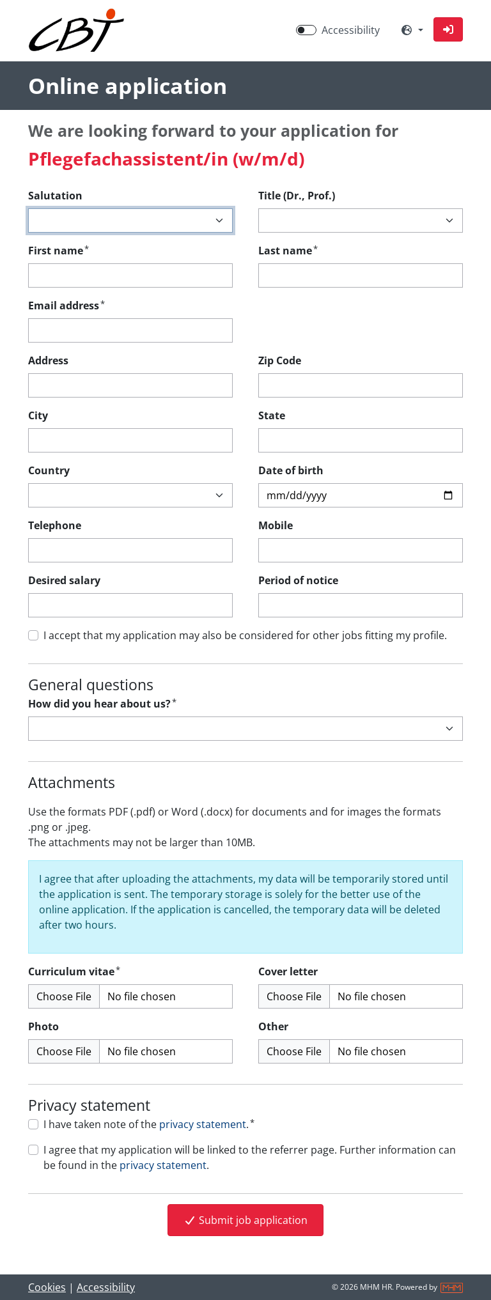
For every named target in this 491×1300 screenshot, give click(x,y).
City (38, 415)
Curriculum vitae (74, 971)
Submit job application (245, 1220)
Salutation (55, 196)
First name (58, 250)
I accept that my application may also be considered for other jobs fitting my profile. (245, 635)
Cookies (47, 1287)
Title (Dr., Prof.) (296, 196)
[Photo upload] (130, 1051)
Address (48, 360)
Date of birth (290, 470)
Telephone (54, 525)
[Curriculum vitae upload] (130, 996)
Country (49, 470)
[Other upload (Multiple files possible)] (360, 1051)
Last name (288, 250)
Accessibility (106, 1287)
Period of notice (298, 580)
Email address (66, 305)
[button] (448, 29)
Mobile (275, 525)
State (271, 415)
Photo (43, 1026)
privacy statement (202, 1124)
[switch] (306, 30)
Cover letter (288, 971)
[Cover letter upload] (360, 996)
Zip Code (279, 360)
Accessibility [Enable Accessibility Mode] (351, 30)
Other (273, 1026)
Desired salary (64, 580)
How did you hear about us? (102, 703)
